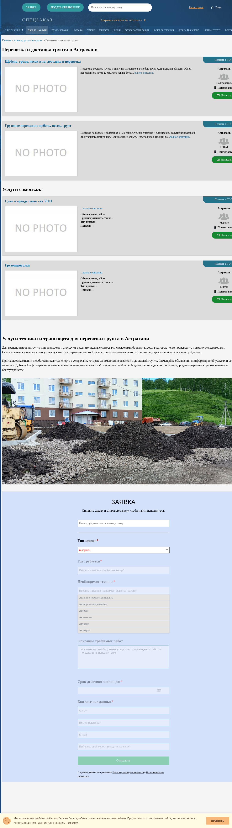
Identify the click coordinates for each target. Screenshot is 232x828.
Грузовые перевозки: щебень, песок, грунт (38, 126)
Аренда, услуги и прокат (28, 40)
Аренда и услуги (37, 30)
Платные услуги (212, 30)
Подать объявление (65, 7)
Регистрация (196, 7)
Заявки (117, 30)
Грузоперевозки (59, 30)
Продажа (77, 30)
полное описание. (144, 72)
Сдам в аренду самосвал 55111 (28, 201)
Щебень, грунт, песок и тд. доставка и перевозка (43, 61)
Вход (218, 7)
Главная (6, 40)
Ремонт (91, 30)
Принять (217, 821)
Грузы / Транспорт (188, 30)
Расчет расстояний (163, 30)
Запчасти (104, 30)
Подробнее (72, 822)
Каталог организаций (136, 30)
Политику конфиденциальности (128, 772)
